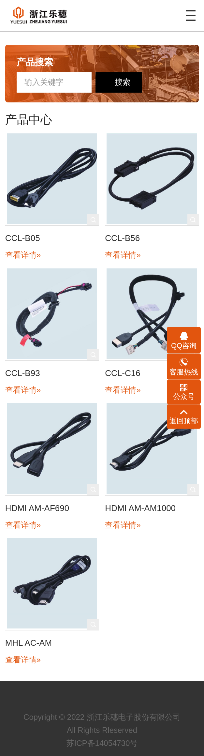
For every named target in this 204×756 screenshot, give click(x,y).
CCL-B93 (22, 373)
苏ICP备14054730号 (102, 743)
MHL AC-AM (28, 643)
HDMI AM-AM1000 (140, 508)
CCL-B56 (122, 238)
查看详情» (23, 254)
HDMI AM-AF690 (37, 508)
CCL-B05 (22, 238)
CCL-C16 (122, 373)
